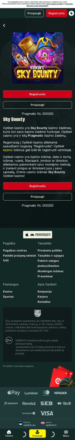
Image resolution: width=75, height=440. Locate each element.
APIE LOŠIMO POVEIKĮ (54, 4)
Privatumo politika (50, 250)
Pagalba (9, 243)
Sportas (8, 296)
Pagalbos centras (15, 250)
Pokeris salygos (48, 260)
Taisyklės (45, 243)
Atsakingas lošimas (51, 271)
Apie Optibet (47, 284)
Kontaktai (44, 301)
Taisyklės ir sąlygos (51, 255)
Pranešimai (45, 276)
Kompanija (45, 291)
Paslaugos (11, 284)
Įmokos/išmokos (48, 265)
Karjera (43, 296)
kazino (8, 150)
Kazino (7, 291)
